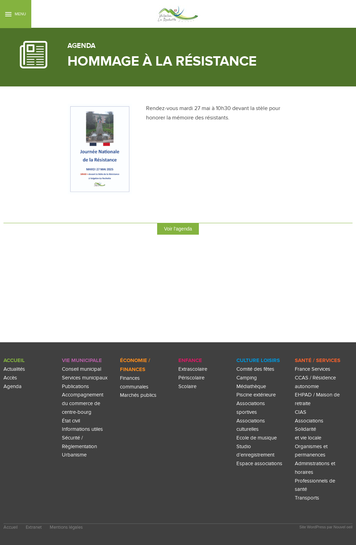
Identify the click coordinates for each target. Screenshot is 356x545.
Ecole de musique (256, 438)
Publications (75, 386)
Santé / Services (317, 360)
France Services (312, 369)
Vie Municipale (82, 360)
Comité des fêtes (255, 369)
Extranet (34, 527)
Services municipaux (84, 378)
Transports (307, 498)
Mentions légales (66, 527)
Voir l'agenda (178, 229)
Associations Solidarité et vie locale (309, 429)
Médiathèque (251, 386)
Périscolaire (191, 378)
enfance (190, 360)
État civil (71, 421)
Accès (10, 378)
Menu (15, 14)
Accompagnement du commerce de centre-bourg (82, 403)
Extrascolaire (192, 369)
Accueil (14, 360)
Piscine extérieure (256, 395)
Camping (246, 378)
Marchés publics (138, 395)
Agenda (12, 386)
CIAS (300, 412)
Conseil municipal (81, 369)
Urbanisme (74, 455)
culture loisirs (258, 360)
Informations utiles (82, 429)
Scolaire (187, 386)
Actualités (14, 369)
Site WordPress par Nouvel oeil (326, 527)
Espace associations (259, 464)
